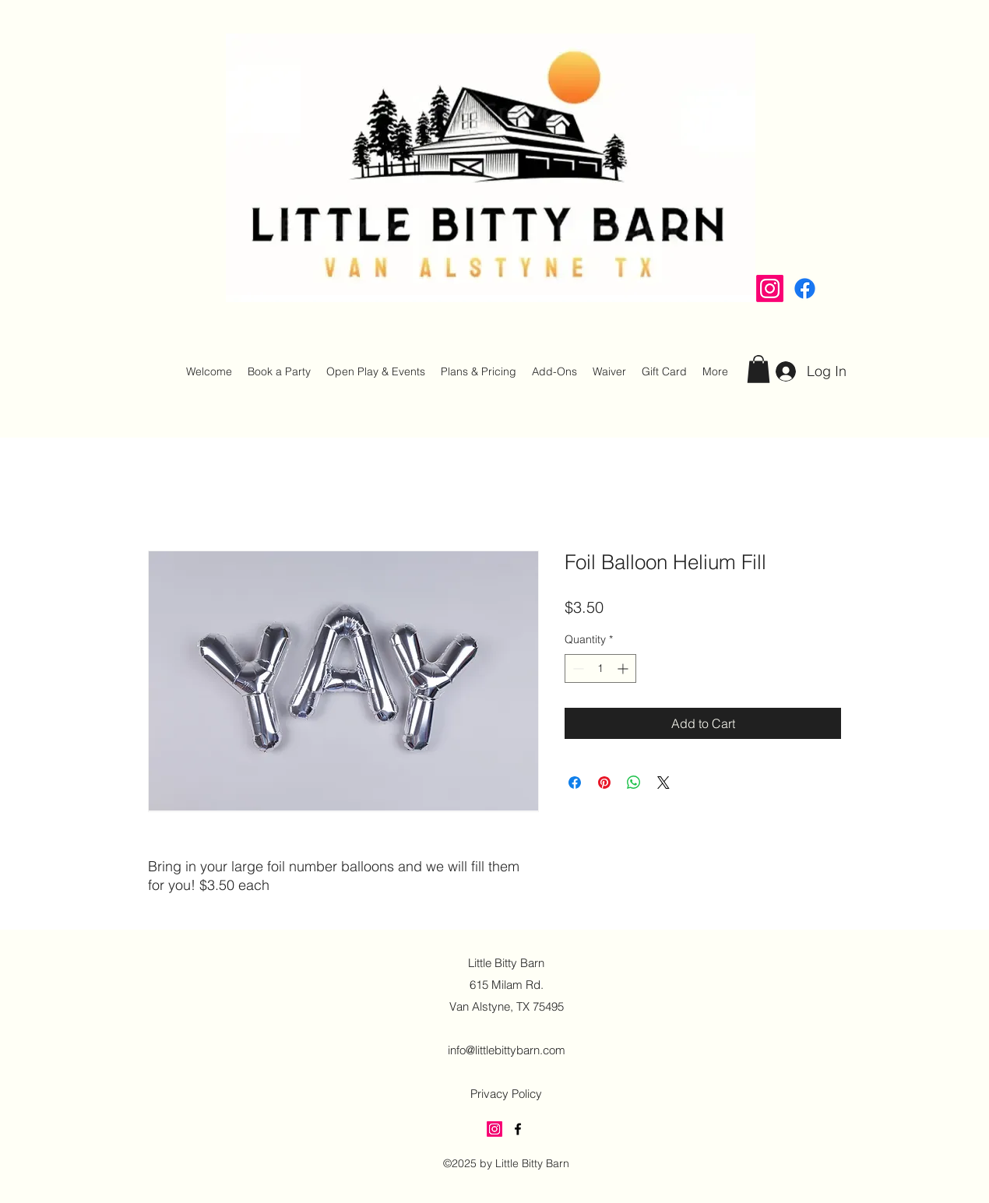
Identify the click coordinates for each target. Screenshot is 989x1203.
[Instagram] (769, 288)
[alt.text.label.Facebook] (804, 288)
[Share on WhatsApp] (634, 782)
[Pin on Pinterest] (604, 782)
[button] (758, 369)
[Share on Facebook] (574, 782)
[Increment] (624, 668)
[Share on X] (663, 782)
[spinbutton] (600, 668)
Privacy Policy (506, 1093)
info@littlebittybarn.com (506, 1050)
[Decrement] (576, 668)
